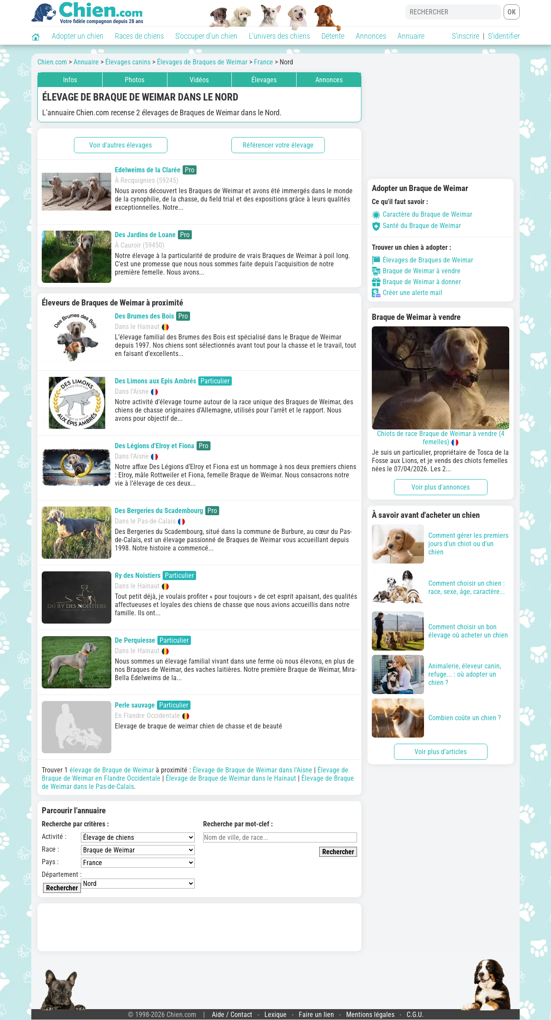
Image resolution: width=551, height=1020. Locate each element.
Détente (332, 35)
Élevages (264, 80)
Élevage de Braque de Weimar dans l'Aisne (252, 770)
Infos (70, 80)
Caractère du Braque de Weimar (422, 214)
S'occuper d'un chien (206, 35)
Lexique (275, 1014)
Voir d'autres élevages (120, 145)
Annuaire (410, 35)
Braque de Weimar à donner (416, 282)
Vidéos (199, 80)
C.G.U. (415, 1014)
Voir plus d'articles (440, 752)
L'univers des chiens (279, 35)
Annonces (371, 35)
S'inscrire (465, 35)
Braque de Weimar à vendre (416, 271)
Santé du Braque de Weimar (416, 225)
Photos (134, 80)
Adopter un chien (78, 35)
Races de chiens (139, 35)
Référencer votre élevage (278, 145)
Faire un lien (316, 1014)
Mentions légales (370, 1014)
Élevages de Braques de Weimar (422, 260)
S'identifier (504, 35)
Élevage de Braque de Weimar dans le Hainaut (231, 778)
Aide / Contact (232, 1014)
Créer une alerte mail (407, 293)
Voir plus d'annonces (440, 487)
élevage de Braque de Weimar (112, 770)
